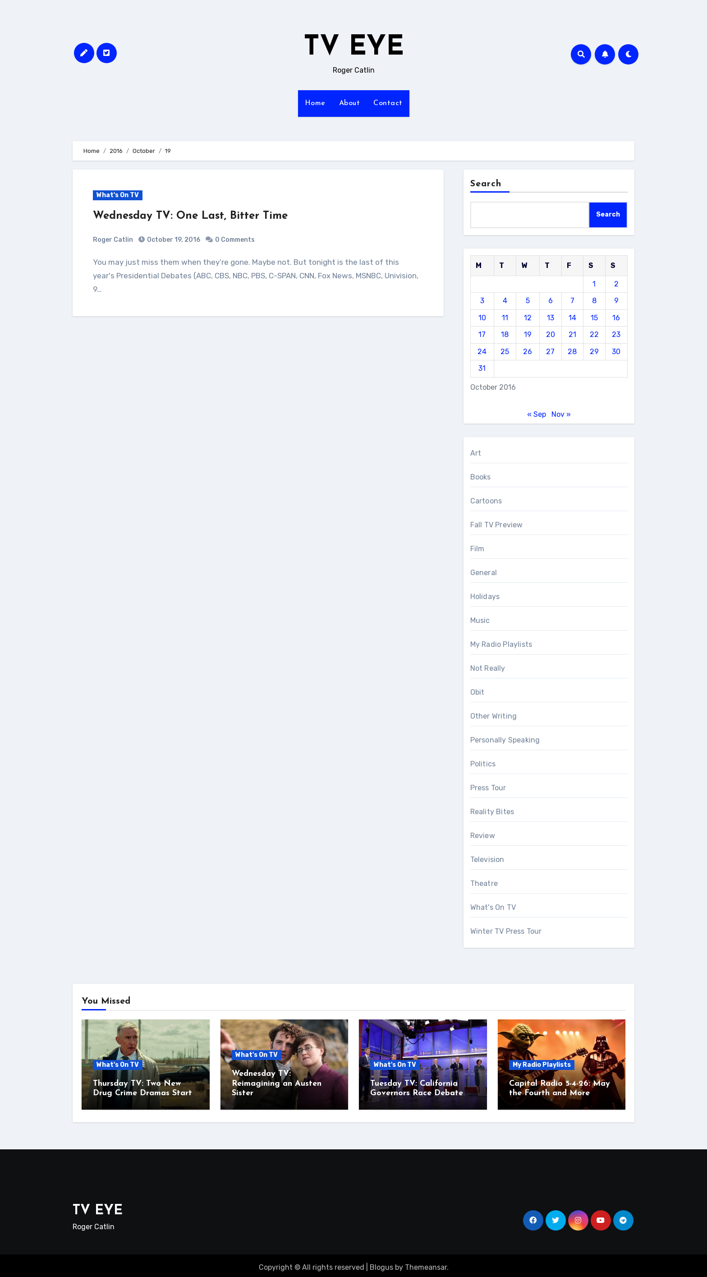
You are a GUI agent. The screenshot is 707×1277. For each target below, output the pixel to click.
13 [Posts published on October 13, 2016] (550, 317)
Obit (477, 692)
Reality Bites (492, 811)
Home (315, 103)
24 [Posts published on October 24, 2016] (482, 351)
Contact (388, 103)
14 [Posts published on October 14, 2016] (572, 317)
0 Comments (235, 240)
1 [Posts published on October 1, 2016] (594, 284)
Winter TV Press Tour (506, 931)
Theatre (484, 883)
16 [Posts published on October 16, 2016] (616, 317)
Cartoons (486, 501)
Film (477, 548)
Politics (483, 764)
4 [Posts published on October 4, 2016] (505, 300)
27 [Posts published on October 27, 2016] (550, 351)
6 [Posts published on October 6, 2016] (550, 300)
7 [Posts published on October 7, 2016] (572, 300)
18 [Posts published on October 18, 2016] (505, 334)
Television (487, 859)
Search (486, 184)
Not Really (487, 668)
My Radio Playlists (501, 644)
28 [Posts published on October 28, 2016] (572, 351)
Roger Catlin (113, 240)
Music (480, 620)
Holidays (485, 596)
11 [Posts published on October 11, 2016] (505, 317)
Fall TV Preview (496, 525)
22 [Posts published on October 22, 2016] (594, 334)
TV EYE (353, 47)
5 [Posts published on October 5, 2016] (528, 300)
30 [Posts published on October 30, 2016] (616, 351)
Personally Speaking (505, 740)
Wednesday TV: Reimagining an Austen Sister (276, 1083)
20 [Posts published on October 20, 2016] (550, 334)
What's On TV (117, 195)
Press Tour (488, 788)
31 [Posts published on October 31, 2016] (482, 368)
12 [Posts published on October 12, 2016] (528, 317)
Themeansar (426, 1263)
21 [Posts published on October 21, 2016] (572, 334)
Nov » (561, 414)
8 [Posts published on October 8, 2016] (594, 300)
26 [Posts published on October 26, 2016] (527, 351)
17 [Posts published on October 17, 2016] (482, 334)
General (483, 572)
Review (482, 835)
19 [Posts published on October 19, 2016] (528, 334)
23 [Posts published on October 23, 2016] (616, 334)
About (349, 103)
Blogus (381, 1263)
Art (476, 453)
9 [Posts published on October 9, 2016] (616, 300)
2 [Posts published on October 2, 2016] (616, 284)
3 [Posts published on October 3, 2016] (482, 300)
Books (480, 477)
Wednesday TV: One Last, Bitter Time (190, 216)
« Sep (536, 414)
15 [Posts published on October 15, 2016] (594, 317)
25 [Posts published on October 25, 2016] (504, 351)
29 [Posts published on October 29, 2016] (594, 351)
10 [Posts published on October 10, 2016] (482, 317)
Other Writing (493, 716)
